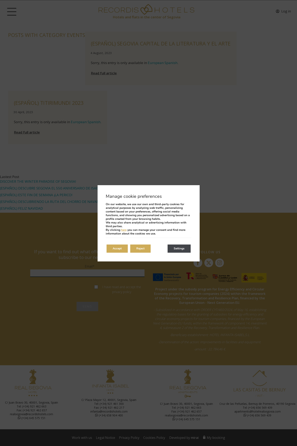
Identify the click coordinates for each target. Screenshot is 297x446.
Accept (117, 248)
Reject (140, 248)
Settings (179, 248)
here (124, 230)
